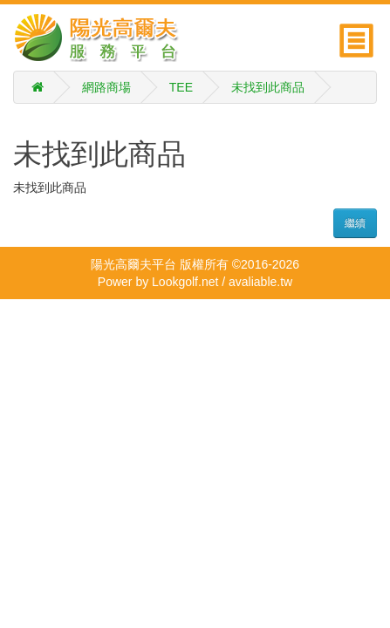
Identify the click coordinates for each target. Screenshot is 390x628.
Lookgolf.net (185, 282)
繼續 (355, 223)
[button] (358, 37)
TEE (181, 87)
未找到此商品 (267, 87)
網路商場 (106, 87)
